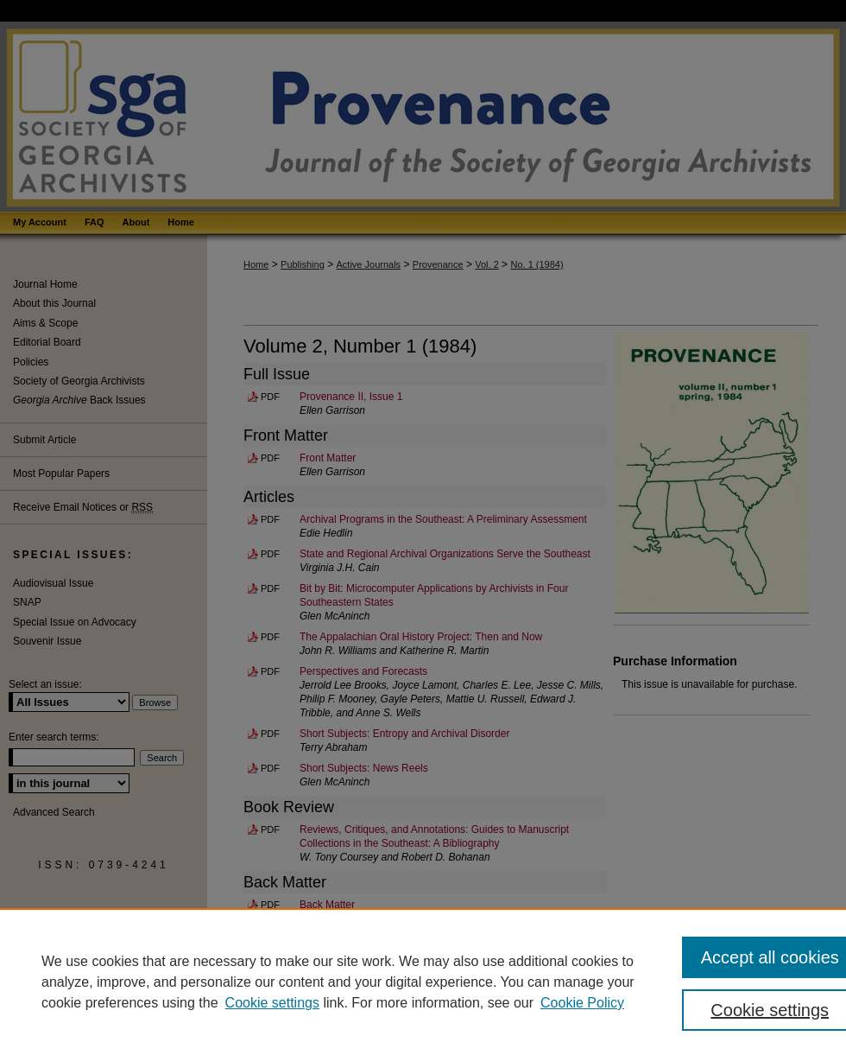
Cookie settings (272, 1002)
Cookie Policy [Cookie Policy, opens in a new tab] (582, 1002)
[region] (423, 981)
